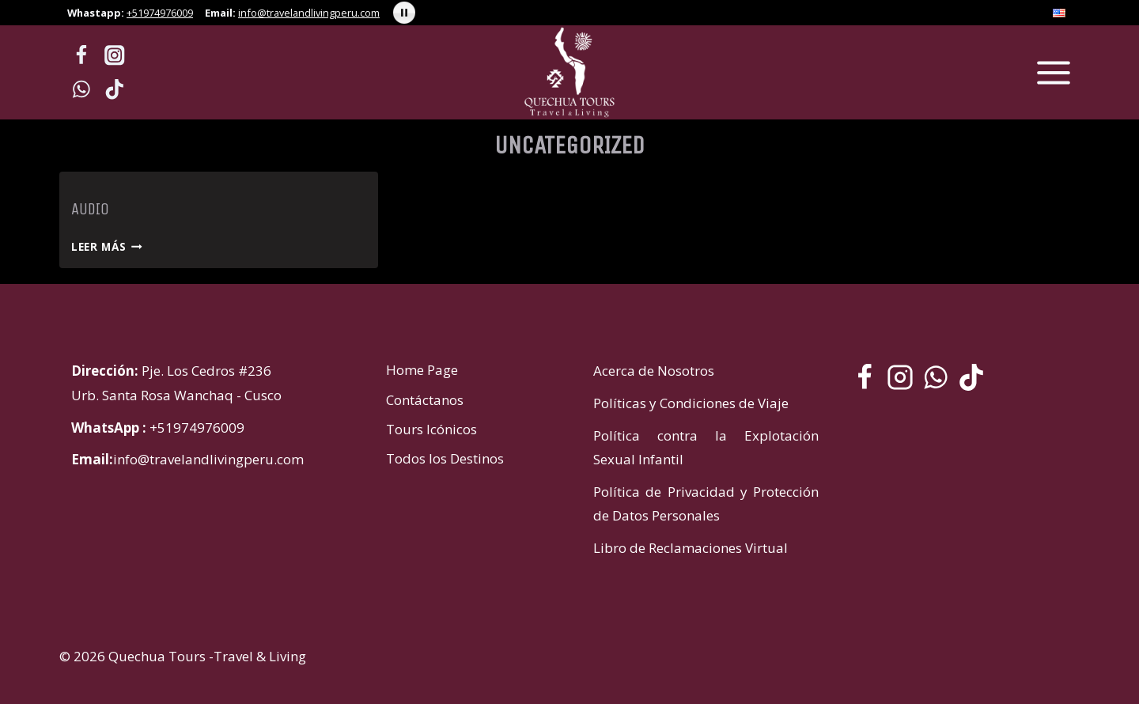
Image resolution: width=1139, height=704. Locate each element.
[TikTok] (115, 89)
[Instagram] (115, 56)
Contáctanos (425, 400)
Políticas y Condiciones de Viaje (691, 403)
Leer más (106, 246)
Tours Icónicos (431, 429)
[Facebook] (81, 56)
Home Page (422, 370)
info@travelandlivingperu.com (309, 13)
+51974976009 (160, 13)
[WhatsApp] (81, 89)
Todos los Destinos (445, 458)
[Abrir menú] (1053, 72)
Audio (90, 209)
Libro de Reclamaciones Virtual (690, 548)
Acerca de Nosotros (653, 370)
